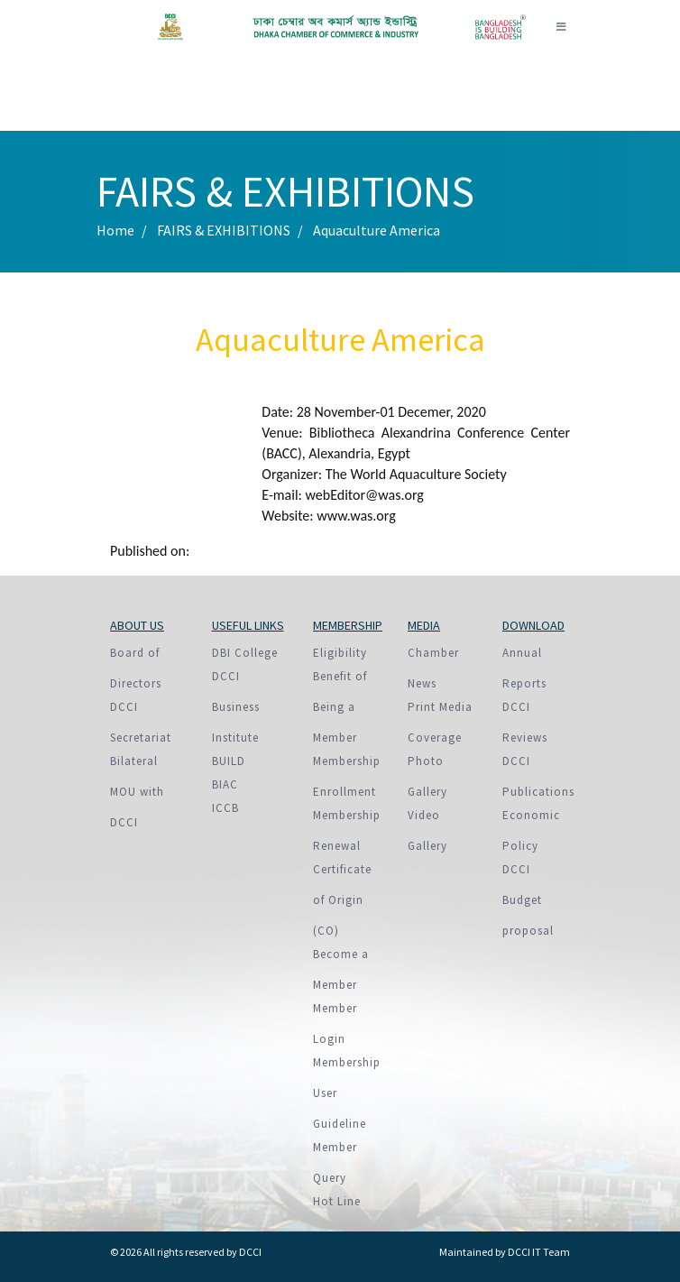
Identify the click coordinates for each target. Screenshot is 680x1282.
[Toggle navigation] (560, 27)
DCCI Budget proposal (528, 900)
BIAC (225, 784)
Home (115, 230)
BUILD (228, 761)
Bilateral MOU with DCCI (137, 791)
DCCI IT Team (539, 1252)
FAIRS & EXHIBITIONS (223, 230)
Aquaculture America (376, 230)
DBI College (245, 652)
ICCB (225, 808)
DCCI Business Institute (236, 707)
